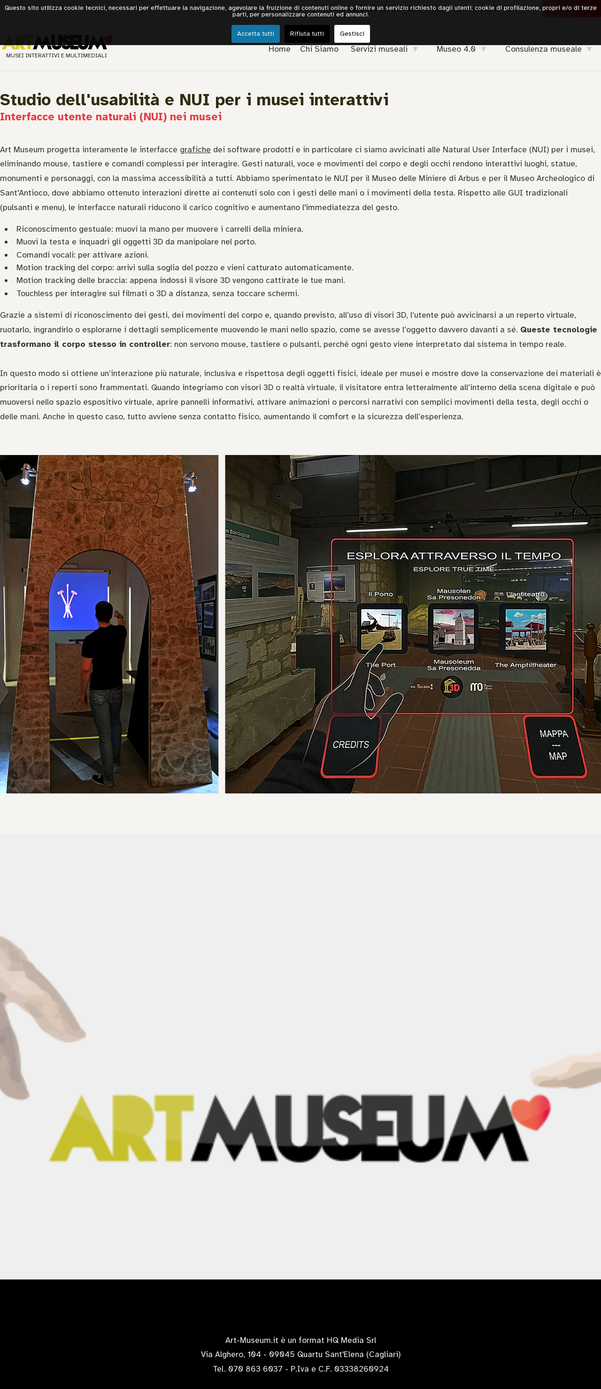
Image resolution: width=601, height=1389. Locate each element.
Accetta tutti (255, 34)
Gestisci (352, 34)
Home (280, 49)
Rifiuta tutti (307, 34)
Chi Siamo (319, 49)
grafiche (195, 149)
